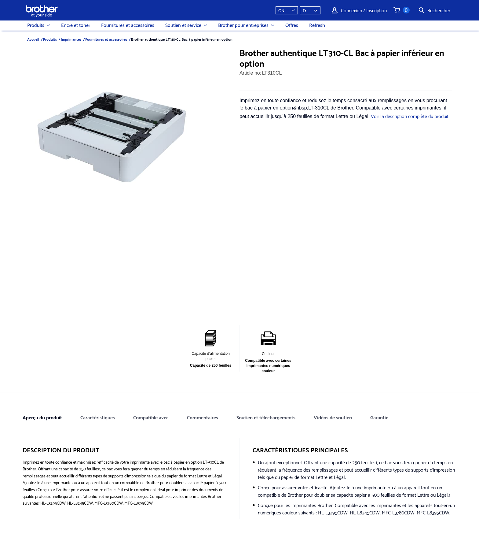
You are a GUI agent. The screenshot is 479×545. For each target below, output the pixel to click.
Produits (38, 25)
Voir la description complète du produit (409, 116)
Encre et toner (75, 24)
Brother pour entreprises (246, 25)
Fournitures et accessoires (127, 24)
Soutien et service (186, 25)
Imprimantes (71, 39)
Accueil (33, 39)
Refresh (317, 24)
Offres (291, 24)
